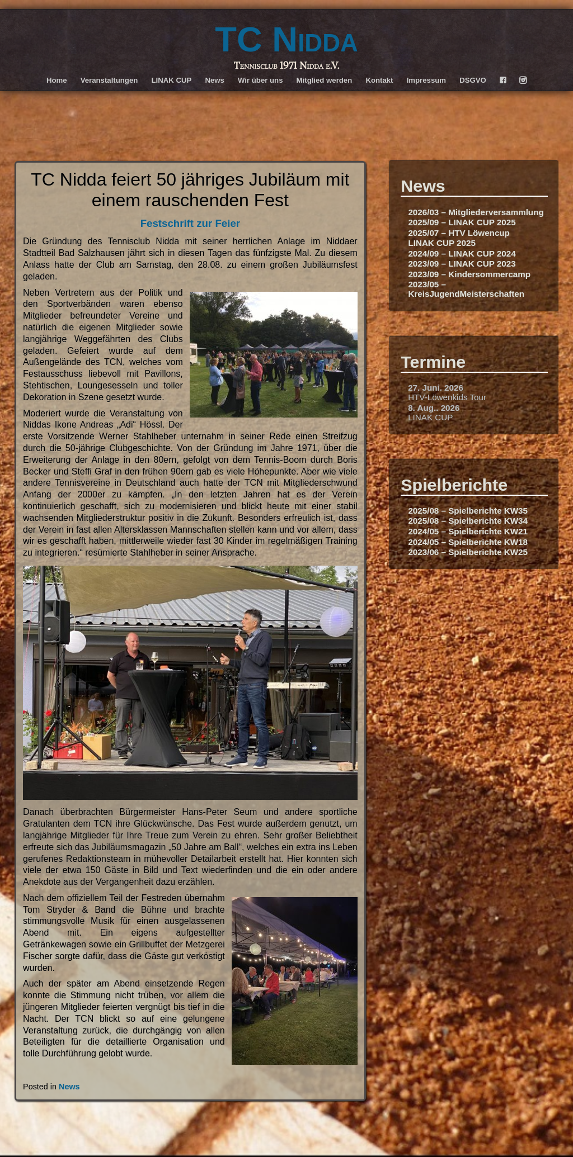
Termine (433, 361)
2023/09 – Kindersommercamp (469, 274)
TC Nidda (286, 39)
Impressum (426, 80)
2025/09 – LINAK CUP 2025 (461, 222)
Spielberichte (454, 484)
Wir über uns (260, 80)
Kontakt (379, 80)
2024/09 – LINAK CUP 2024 (461, 253)
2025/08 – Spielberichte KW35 (468, 510)
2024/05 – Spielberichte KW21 (468, 531)
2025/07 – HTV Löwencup (458, 233)
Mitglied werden (325, 80)
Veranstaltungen (109, 80)
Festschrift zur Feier (190, 223)
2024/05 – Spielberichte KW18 (468, 542)
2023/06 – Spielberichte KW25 (468, 552)
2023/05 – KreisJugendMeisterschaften (466, 288)
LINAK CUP (171, 80)
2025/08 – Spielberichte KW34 (468, 520)
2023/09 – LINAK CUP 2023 (461, 263)
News (214, 80)
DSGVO (472, 80)
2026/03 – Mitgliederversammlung (475, 212)
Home (56, 80)
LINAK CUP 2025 (441, 243)
